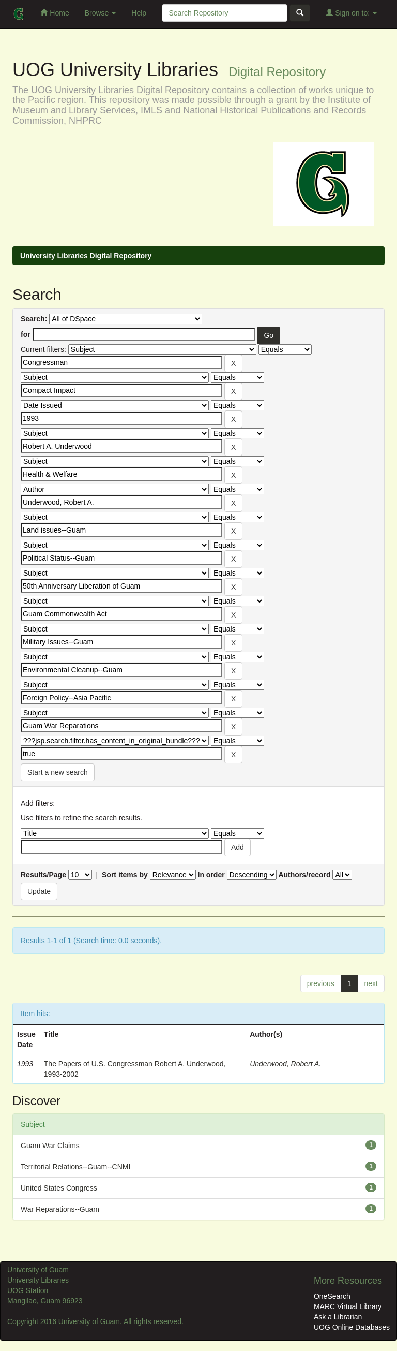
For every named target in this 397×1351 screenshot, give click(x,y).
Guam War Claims (50, 1145)
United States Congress (59, 1188)
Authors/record (304, 875)
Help (138, 13)
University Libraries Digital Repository (85, 256)
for (25, 334)
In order (211, 875)
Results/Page (43, 875)
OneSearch (332, 1296)
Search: (34, 319)
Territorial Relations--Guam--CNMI (75, 1167)
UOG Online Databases (352, 1327)
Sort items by (125, 875)
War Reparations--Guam (60, 1209)
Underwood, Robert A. (285, 1064)
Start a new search (57, 772)
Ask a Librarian (338, 1317)
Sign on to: (351, 12)
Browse (100, 13)
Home (54, 12)
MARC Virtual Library (347, 1306)
